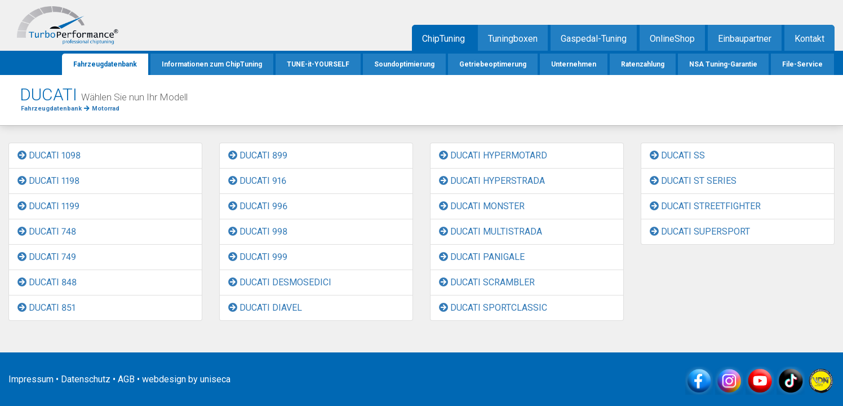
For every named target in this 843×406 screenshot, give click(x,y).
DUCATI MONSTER (482, 206)
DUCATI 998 (257, 231)
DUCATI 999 (257, 256)
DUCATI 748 (46, 231)
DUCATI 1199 (48, 206)
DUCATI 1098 (49, 155)
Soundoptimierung (404, 64)
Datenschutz (85, 379)
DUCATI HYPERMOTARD (493, 155)
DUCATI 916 (257, 180)
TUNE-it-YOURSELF (318, 64)
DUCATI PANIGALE (482, 256)
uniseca (215, 379)
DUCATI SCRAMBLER (487, 282)
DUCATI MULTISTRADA (490, 231)
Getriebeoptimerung (492, 64)
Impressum (31, 379)
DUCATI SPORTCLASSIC (493, 307)
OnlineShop (672, 38)
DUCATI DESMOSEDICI (279, 282)
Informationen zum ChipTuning (212, 64)
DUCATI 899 (257, 155)
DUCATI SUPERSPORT (700, 231)
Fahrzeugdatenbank (105, 64)
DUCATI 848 (47, 282)
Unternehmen (573, 64)
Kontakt (809, 38)
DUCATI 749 (46, 256)
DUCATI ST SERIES (693, 180)
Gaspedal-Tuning (594, 38)
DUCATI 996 (257, 206)
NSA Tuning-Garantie (723, 64)
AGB (126, 379)
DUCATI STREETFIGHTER (705, 206)
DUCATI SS (677, 155)
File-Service (802, 64)
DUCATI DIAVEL (265, 307)
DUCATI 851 (46, 307)
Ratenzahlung (642, 64)
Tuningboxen (513, 38)
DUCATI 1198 (48, 180)
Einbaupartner (744, 38)
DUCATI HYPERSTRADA (492, 180)
